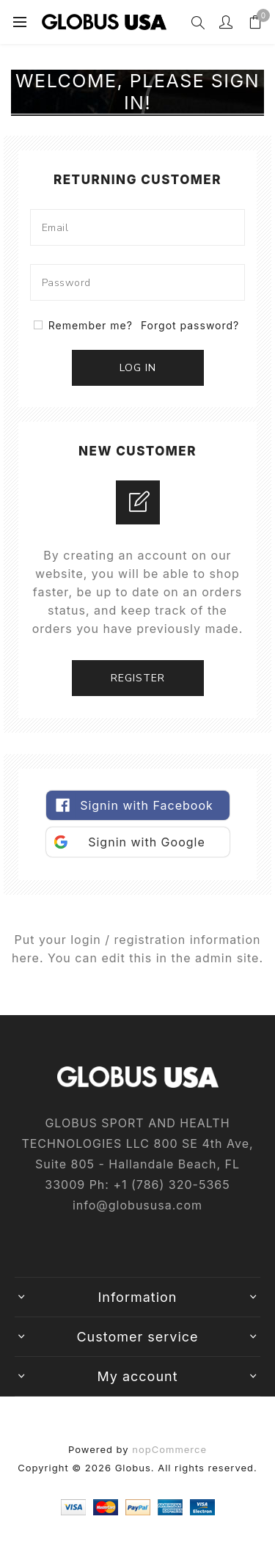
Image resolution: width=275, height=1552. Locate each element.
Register (138, 678)
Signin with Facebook (146, 805)
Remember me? (90, 325)
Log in (138, 368)
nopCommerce (169, 1449)
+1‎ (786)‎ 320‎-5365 (171, 1184)
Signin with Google (146, 842)
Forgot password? (190, 325)
